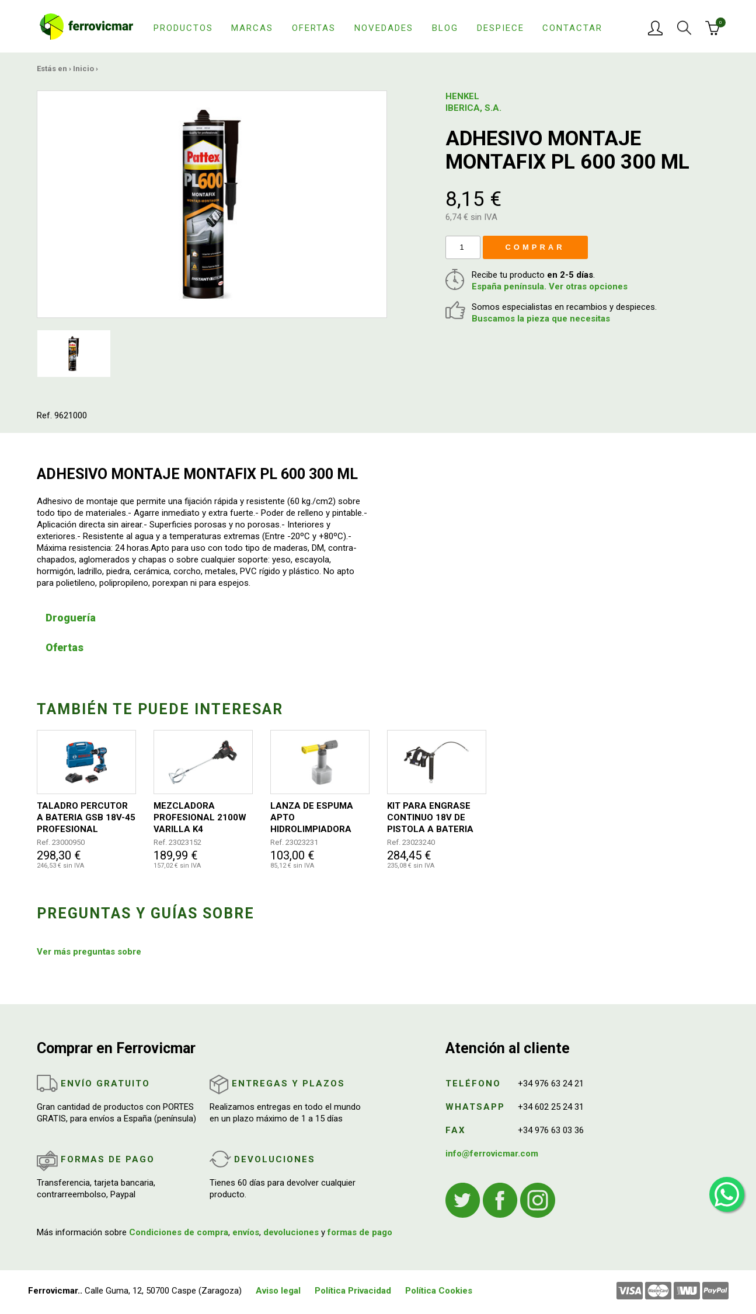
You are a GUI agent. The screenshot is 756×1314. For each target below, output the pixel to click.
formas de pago (360, 1232)
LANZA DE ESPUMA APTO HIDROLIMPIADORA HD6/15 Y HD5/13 (311, 818)
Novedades (383, 28)
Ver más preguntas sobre (89, 951)
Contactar (572, 28)
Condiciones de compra (178, 1232)
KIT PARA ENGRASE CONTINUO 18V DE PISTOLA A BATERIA (430, 817)
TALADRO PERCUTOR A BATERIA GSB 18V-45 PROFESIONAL (86, 817)
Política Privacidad (353, 1290)
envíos (245, 1232)
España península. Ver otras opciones (550, 286)
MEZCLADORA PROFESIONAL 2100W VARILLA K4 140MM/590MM (200, 818)
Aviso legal (278, 1290)
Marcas (252, 28)
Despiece (500, 28)
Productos (183, 28)
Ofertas (314, 28)
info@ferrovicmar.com (491, 1153)
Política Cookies (438, 1290)
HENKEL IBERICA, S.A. (473, 102)
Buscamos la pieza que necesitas (541, 318)
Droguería (71, 617)
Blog (445, 28)
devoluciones (291, 1232)
